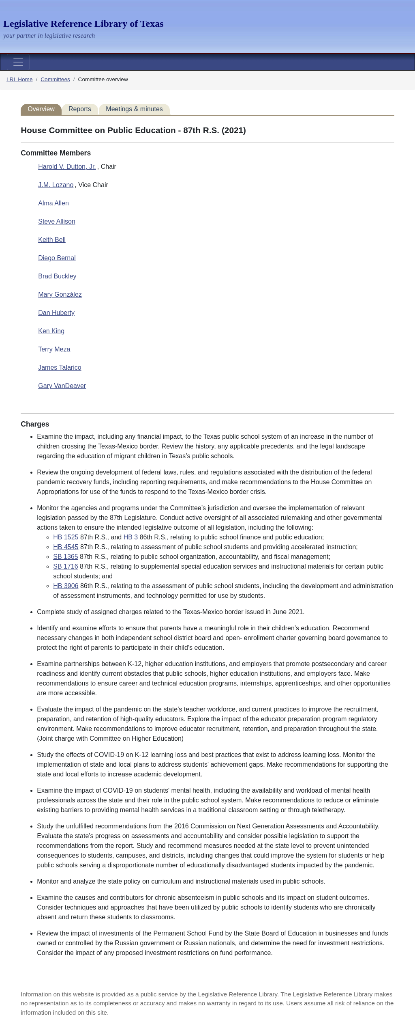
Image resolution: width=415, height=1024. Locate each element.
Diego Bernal (57, 257)
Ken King (51, 331)
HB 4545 (65, 546)
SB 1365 (65, 556)
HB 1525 (65, 537)
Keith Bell (52, 239)
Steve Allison (56, 221)
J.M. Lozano (55, 184)
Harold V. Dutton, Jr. (67, 166)
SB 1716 (65, 566)
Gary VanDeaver (62, 385)
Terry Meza (54, 349)
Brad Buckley (57, 276)
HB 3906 (65, 585)
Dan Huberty (56, 312)
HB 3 (131, 537)
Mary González (60, 294)
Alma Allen (53, 203)
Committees (55, 79)
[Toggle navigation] (18, 62)
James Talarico (59, 367)
